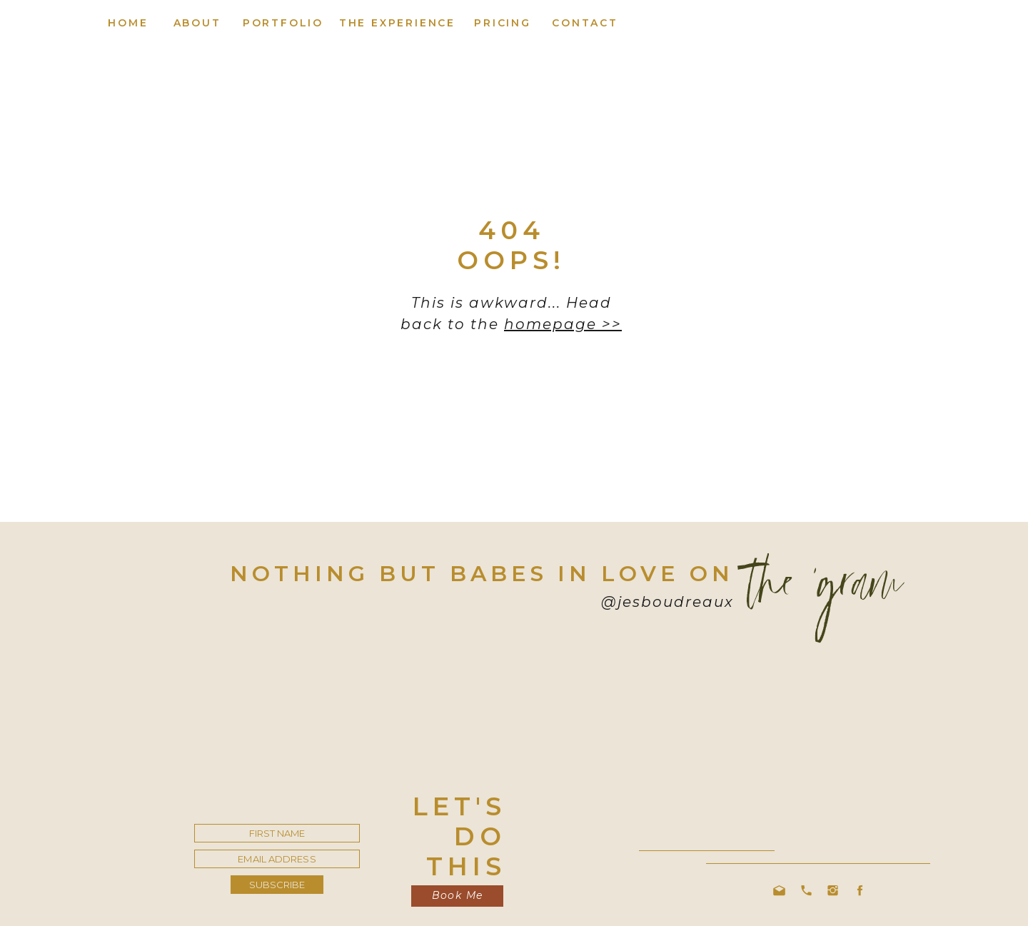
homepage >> (563, 324)
